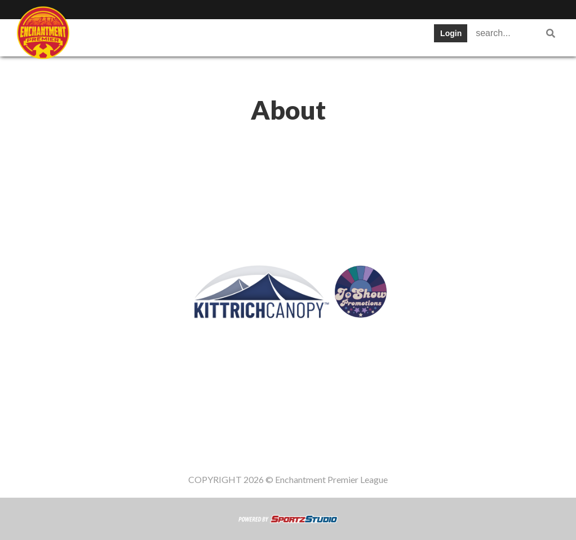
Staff (142, 36)
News (390, 36)
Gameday (163, 70)
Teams (189, 36)
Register (102, 70)
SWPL (97, 36)
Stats (345, 36)
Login (451, 33)
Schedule (291, 36)
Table (237, 36)
